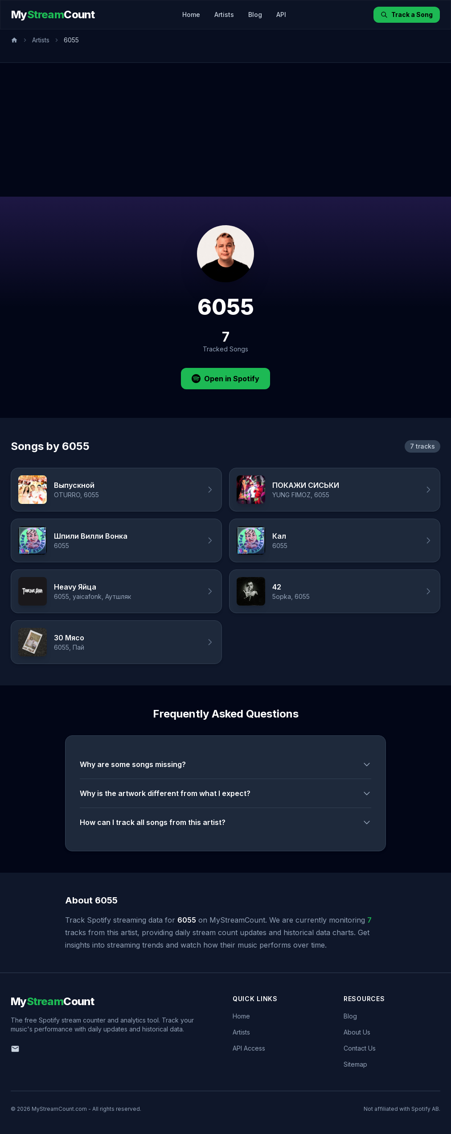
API (281, 14)
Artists (224, 14)
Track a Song (407, 14)
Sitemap (355, 1064)
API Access (249, 1048)
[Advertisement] (225, 129)
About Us (357, 1032)
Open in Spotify (225, 378)
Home (191, 14)
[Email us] (15, 1048)
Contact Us (360, 1048)
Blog (255, 14)
